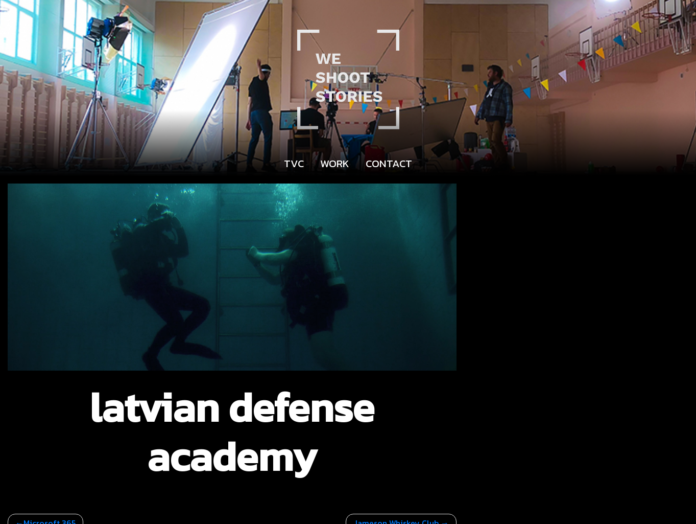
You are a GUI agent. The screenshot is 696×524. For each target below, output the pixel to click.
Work (334, 163)
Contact (389, 163)
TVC (294, 163)
